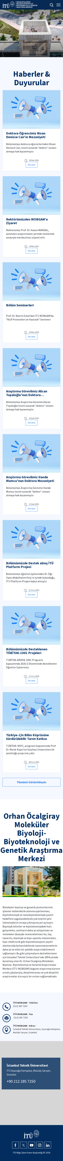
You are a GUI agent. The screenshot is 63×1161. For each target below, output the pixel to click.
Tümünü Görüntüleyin (31, 782)
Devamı (31, 164)
